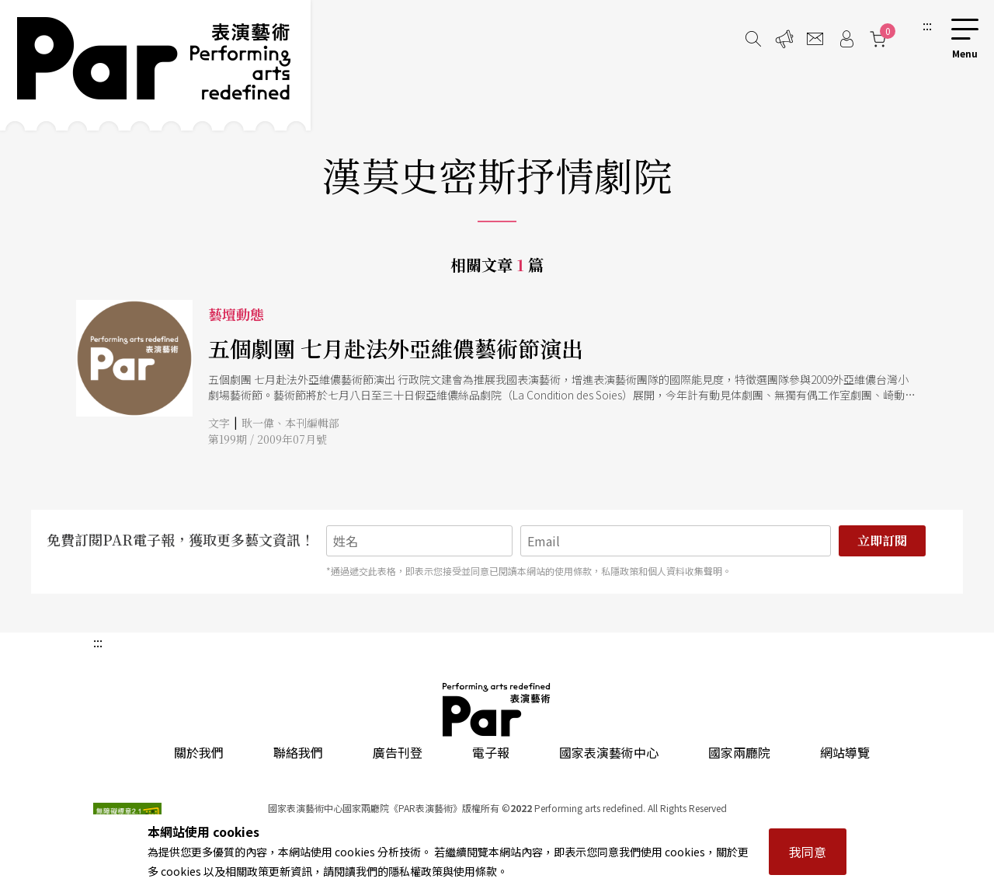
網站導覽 (845, 752)
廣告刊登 (397, 752)
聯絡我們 (298, 752)
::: (927, 25)
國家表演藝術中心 (609, 752)
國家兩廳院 (739, 752)
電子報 (490, 752)
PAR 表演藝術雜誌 (497, 709)
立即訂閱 (882, 540)
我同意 (807, 851)
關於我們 (199, 752)
